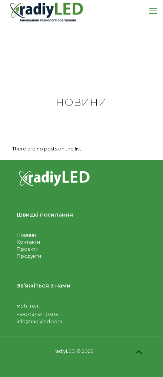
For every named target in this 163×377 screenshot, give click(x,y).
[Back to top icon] (138, 352)
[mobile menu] (153, 11)
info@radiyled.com (39, 321)
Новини (26, 235)
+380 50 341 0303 (37, 314)
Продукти (29, 256)
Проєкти (28, 249)
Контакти (28, 242)
